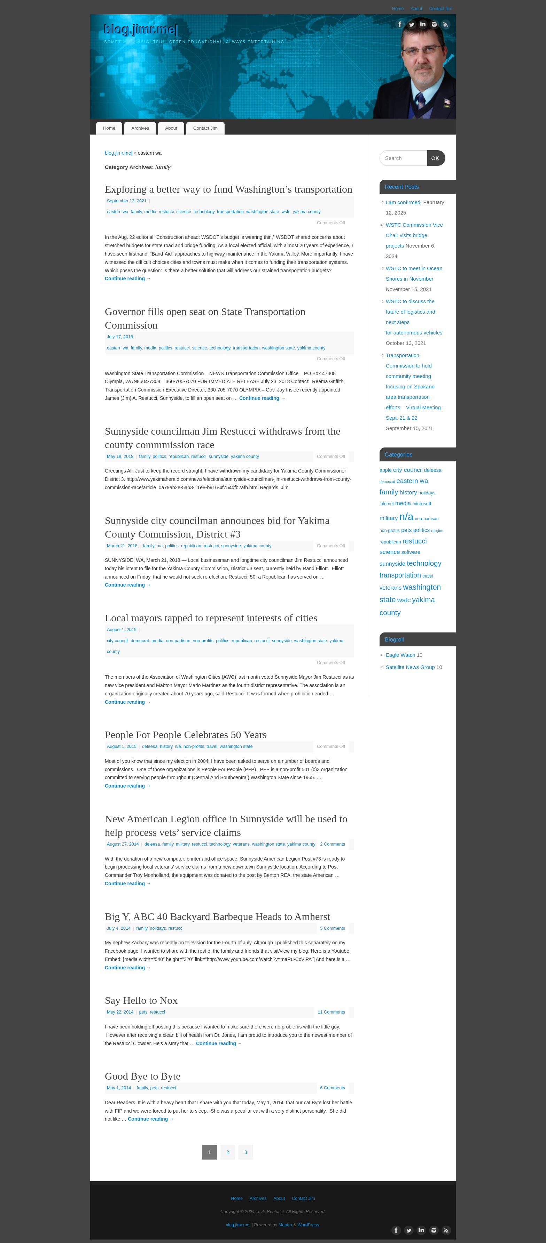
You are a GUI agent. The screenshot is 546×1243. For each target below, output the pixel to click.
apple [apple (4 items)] (386, 470)
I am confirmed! (404, 202)
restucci (166, 211)
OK (433, 157)
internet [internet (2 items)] (387, 503)
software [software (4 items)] (410, 552)
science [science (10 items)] (390, 551)
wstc (285, 211)
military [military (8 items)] (389, 518)
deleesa (149, 746)
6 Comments (332, 1087)
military (182, 844)
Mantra (285, 1224)
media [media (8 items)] (403, 503)
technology (204, 211)
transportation (230, 211)
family (136, 211)
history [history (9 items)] (408, 492)
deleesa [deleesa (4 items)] (433, 470)
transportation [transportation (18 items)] (400, 575)
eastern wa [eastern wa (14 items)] (412, 480)
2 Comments (332, 844)
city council (117, 640)
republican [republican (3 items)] (390, 541)
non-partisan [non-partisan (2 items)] (426, 518)
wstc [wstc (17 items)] (404, 600)
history (166, 746)
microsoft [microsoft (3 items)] (421, 503)
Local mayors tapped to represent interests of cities (211, 617)
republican (179, 456)
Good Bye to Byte (143, 1076)
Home (398, 8)
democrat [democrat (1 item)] (387, 481)
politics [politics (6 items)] (421, 530)
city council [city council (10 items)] (408, 469)
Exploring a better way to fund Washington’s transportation (228, 189)
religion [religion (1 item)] (437, 530)
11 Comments (331, 1012)
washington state (262, 211)
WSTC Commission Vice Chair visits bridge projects (414, 235)
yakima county (307, 211)
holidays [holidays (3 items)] (427, 492)
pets (143, 1012)
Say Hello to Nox (141, 1000)
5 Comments (332, 928)
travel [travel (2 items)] (427, 576)
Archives (140, 128)
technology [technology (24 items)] (424, 563)
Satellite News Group (410, 667)
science (183, 211)
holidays (158, 928)
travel (211, 746)
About (416, 8)
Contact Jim (441, 8)
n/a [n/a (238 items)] (406, 516)
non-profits (203, 640)
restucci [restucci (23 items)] (415, 541)
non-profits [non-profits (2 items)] (390, 530)
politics (165, 348)
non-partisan (178, 640)
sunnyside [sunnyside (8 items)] (392, 563)
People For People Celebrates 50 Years (186, 734)
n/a (160, 545)
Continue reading (128, 278)
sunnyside (219, 456)
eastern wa (117, 211)
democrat (140, 640)
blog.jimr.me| (141, 30)
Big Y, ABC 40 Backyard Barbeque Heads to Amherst (217, 916)
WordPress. (308, 1224)
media (150, 211)
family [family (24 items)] (389, 492)
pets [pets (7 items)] (406, 530)
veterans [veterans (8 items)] (390, 587)
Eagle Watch (400, 655)
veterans (241, 844)
